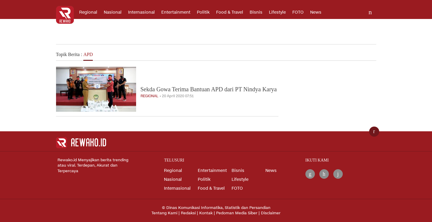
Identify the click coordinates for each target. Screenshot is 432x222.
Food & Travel (229, 12)
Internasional (141, 12)
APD (88, 54)
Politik (203, 12)
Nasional (113, 12)
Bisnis (256, 12)
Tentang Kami (164, 213)
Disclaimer (270, 213)
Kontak (206, 213)
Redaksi (188, 213)
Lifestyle (277, 12)
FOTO (298, 12)
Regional (88, 12)
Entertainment (175, 12)
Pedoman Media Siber (236, 213)
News (315, 12)
